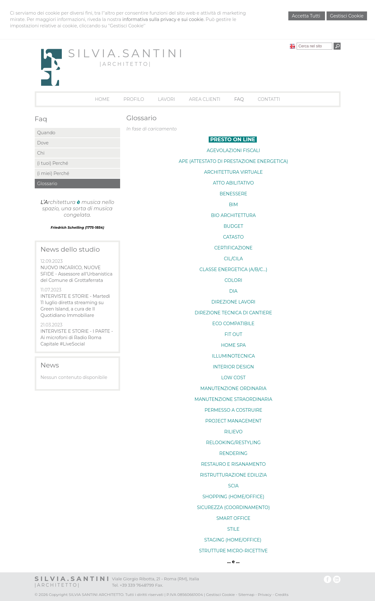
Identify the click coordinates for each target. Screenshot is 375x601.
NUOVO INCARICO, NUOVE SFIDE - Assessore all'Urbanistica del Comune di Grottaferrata (76, 274)
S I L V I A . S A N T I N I (125, 53)
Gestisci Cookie (347, 16)
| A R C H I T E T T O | (124, 64)
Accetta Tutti (306, 16)
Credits (281, 594)
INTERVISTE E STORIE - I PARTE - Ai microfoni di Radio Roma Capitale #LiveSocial (76, 337)
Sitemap (246, 594)
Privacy (264, 594)
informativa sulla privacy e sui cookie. (163, 19)
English (292, 46)
